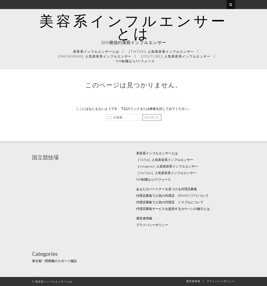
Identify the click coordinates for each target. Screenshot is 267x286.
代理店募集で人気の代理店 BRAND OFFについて (172, 195)
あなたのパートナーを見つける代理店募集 (166, 189)
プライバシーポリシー (152, 225)
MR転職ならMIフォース (135, 61)
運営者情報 (144, 218)
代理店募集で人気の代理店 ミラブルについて (169, 202)
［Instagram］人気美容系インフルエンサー (94, 56)
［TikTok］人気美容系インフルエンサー (160, 51)
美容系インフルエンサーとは (133, 27)
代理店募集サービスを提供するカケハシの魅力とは (173, 209)
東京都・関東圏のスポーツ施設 (54, 261)
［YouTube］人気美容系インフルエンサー (175, 56)
